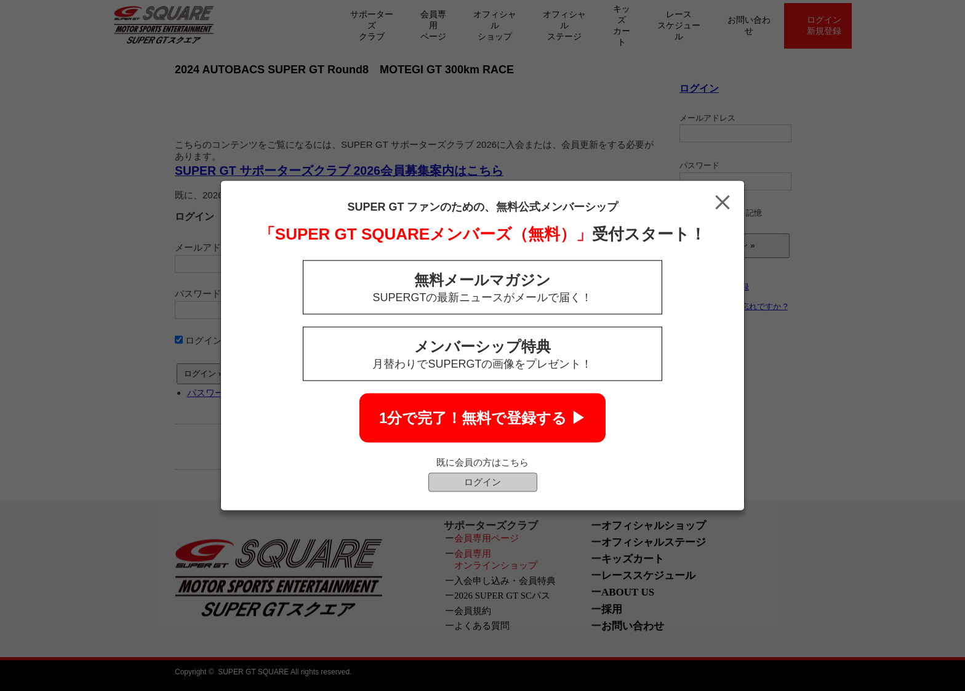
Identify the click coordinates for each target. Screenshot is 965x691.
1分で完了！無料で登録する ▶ (482, 418)
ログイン (482, 482)
